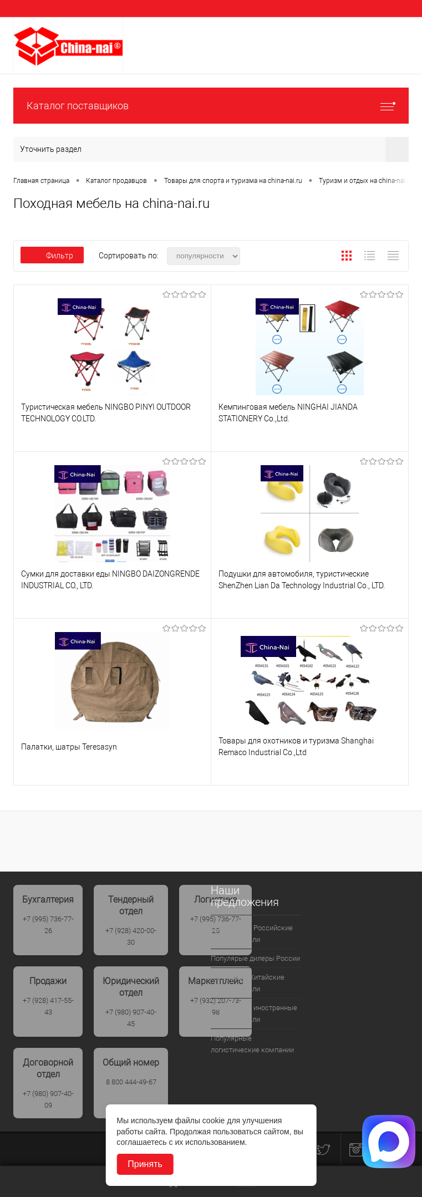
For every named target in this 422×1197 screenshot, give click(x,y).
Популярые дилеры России (255, 958)
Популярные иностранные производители (254, 1013)
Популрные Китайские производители (247, 983)
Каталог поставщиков (211, 106)
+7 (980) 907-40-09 (48, 1099)
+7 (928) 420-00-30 (130, 936)
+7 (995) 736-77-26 (48, 925)
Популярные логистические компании (252, 1044)
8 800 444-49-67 (131, 1082)
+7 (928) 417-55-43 (48, 1006)
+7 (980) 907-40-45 (130, 1018)
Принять (145, 1164)
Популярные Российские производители (252, 934)
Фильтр (52, 255)
